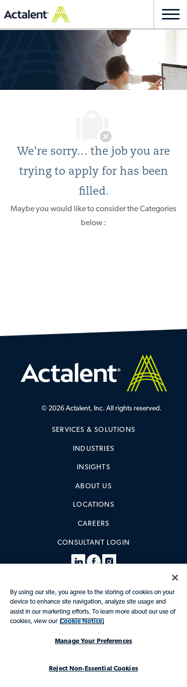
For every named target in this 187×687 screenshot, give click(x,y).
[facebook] (94, 561)
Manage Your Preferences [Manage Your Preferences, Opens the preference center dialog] (93, 641)
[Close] (175, 578)
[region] (93, 625)
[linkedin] (78, 561)
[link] (93, 430)
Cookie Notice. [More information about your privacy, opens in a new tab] (82, 621)
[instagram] (109, 561)
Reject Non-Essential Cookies (93, 669)
